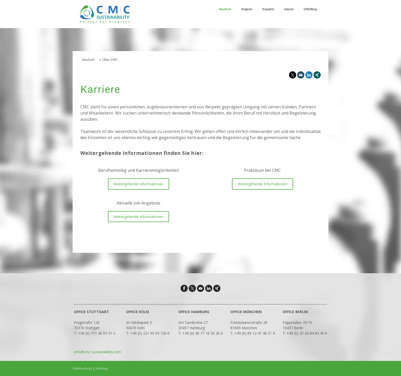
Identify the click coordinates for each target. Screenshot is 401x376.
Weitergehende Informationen (138, 183)
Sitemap (101, 368)
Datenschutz (82, 368)
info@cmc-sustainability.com (97, 351)
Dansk (288, 9)
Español (268, 9)
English (246, 9)
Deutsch (225, 9)
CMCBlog (310, 9)
